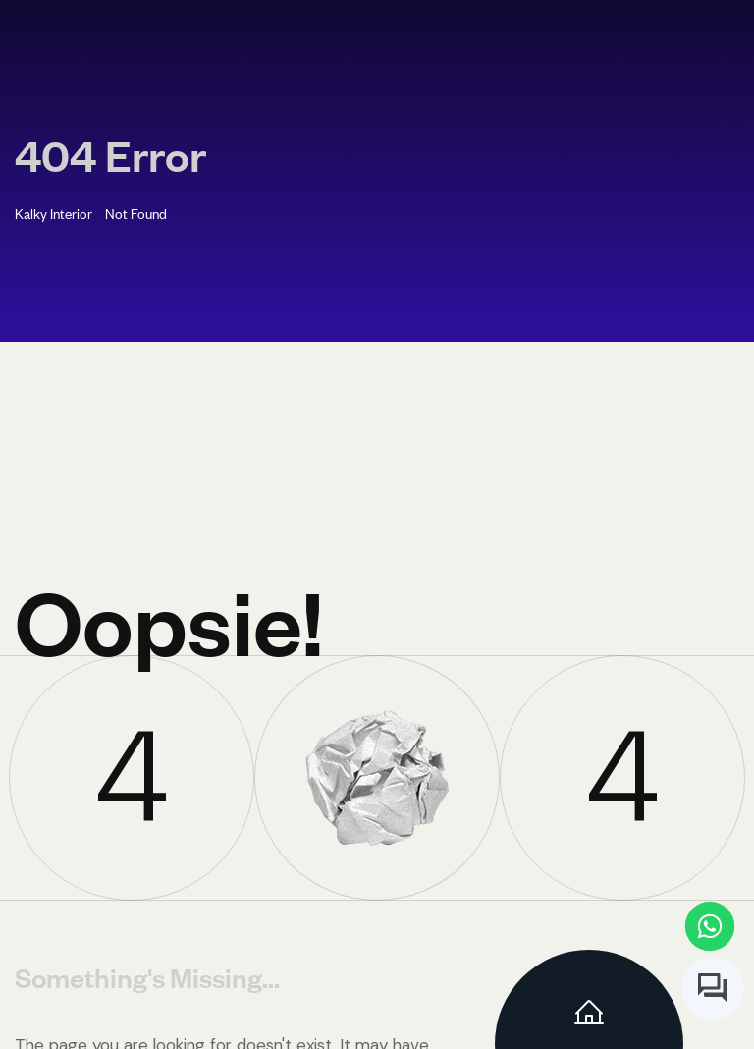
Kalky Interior (53, 212)
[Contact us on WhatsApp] (709, 926)
